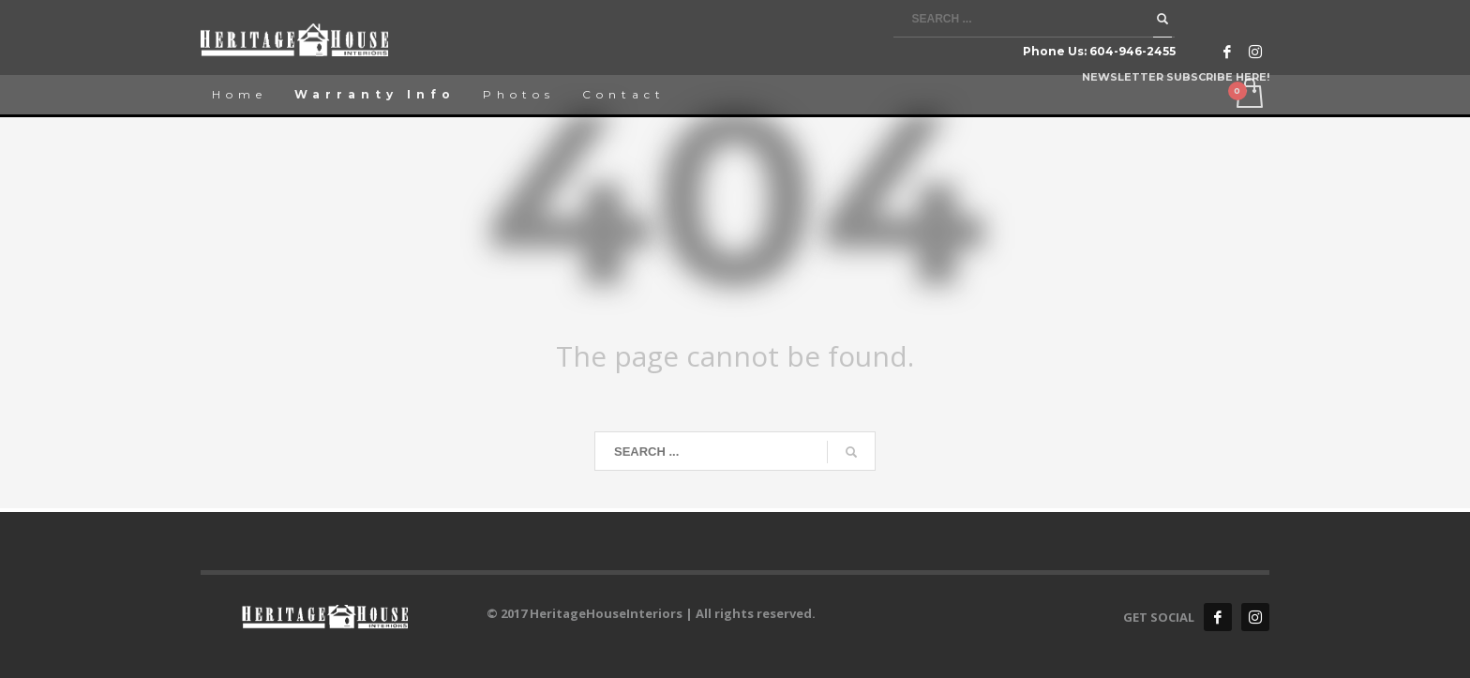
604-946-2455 (1132, 51)
